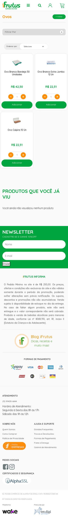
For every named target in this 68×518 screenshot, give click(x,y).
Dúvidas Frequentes (43, 429)
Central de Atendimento (45, 447)
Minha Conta (50, 5)
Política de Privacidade (13, 438)
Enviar (6, 263)
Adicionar (17, 104)
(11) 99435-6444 (9, 401)
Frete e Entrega (41, 443)
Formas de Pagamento (45, 438)
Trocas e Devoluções (44, 434)
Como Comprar (9, 434)
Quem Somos (8, 429)
